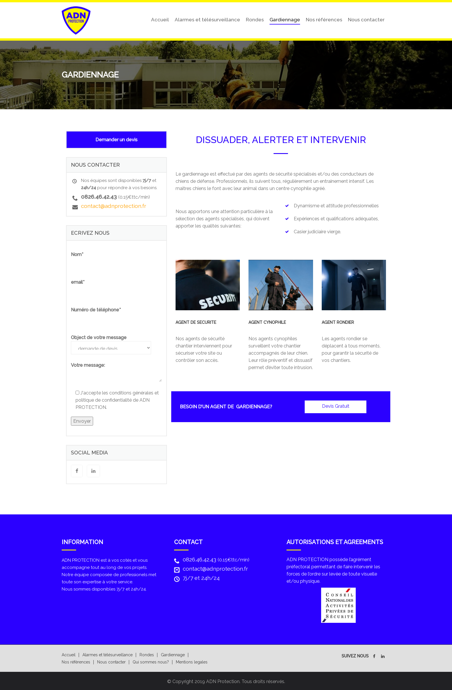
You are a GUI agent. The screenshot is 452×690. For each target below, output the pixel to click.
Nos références (324, 19)
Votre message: (88, 364)
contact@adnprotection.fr (113, 205)
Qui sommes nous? (151, 661)
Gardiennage (285, 19)
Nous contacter (366, 19)
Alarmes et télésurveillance (207, 19)
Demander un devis (116, 139)
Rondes (255, 19)
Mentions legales (192, 661)
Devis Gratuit (335, 405)
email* (77, 281)
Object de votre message (99, 336)
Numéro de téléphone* (96, 309)
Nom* (77, 253)
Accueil (160, 19)
